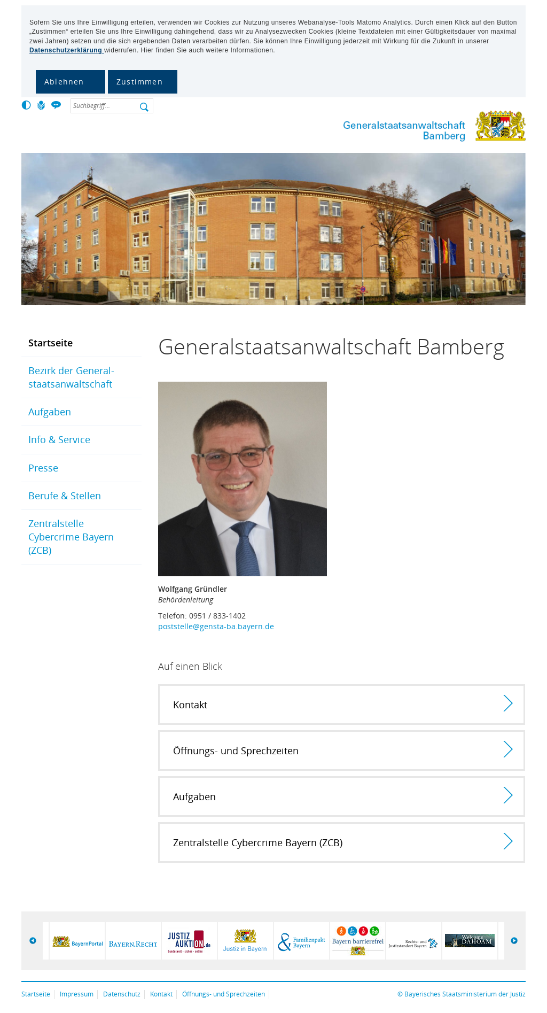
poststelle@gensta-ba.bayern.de (216, 626)
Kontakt (161, 994)
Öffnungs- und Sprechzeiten (223, 994)
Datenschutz (121, 994)
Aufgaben (49, 411)
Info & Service (59, 439)
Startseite (50, 342)
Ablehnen (64, 81)
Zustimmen (139, 81)
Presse (43, 467)
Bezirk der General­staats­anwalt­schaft (71, 377)
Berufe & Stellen (64, 495)
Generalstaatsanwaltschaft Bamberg (432, 128)
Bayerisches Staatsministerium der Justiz (465, 994)
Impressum (76, 994)
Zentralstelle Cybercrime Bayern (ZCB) (71, 536)
